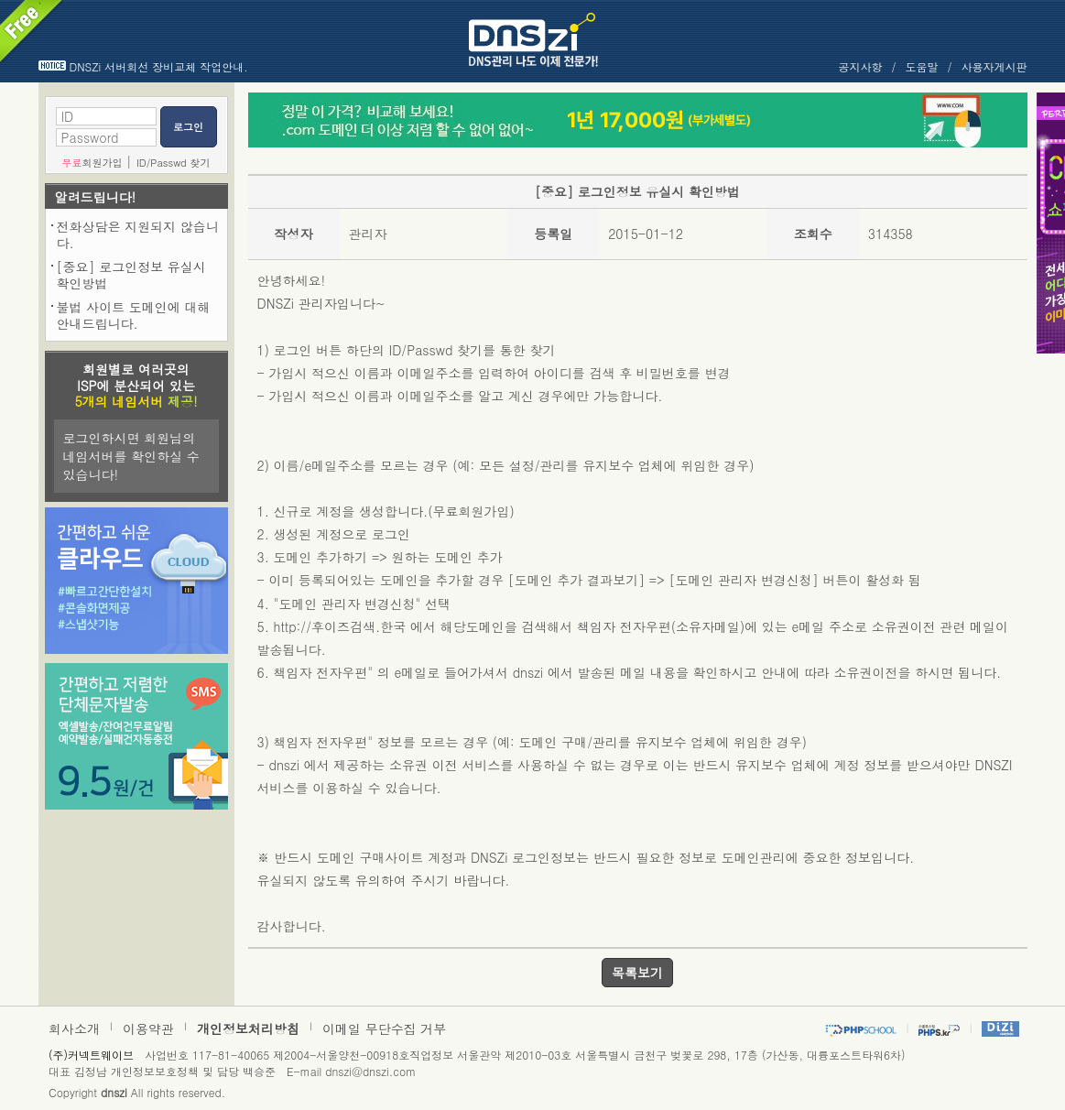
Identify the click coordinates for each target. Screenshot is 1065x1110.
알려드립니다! (95, 197)
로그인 (188, 127)
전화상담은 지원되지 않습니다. (138, 234)
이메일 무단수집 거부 (384, 1028)
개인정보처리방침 (248, 1028)
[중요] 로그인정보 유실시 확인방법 (131, 274)
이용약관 (148, 1028)
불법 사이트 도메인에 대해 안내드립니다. (134, 315)
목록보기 (637, 972)
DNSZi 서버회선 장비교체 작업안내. (159, 66)
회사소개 (74, 1028)
